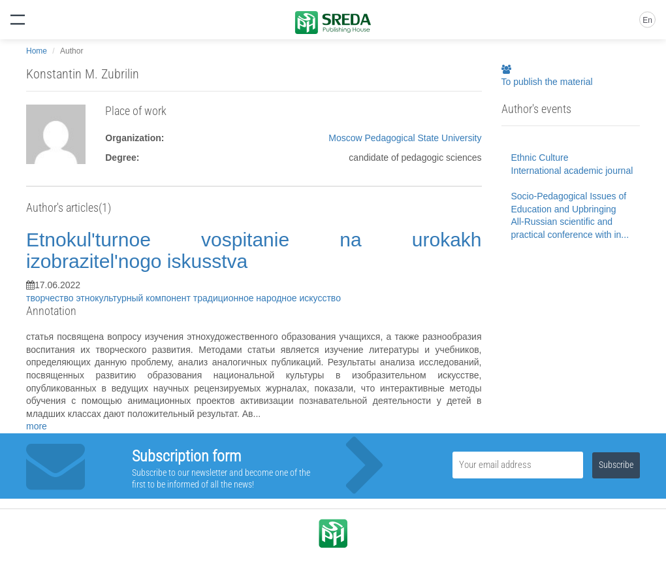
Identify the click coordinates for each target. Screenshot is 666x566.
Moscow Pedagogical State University (404, 138)
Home (36, 51)
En (647, 20)
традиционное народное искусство (267, 298)
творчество (51, 298)
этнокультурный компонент (134, 298)
